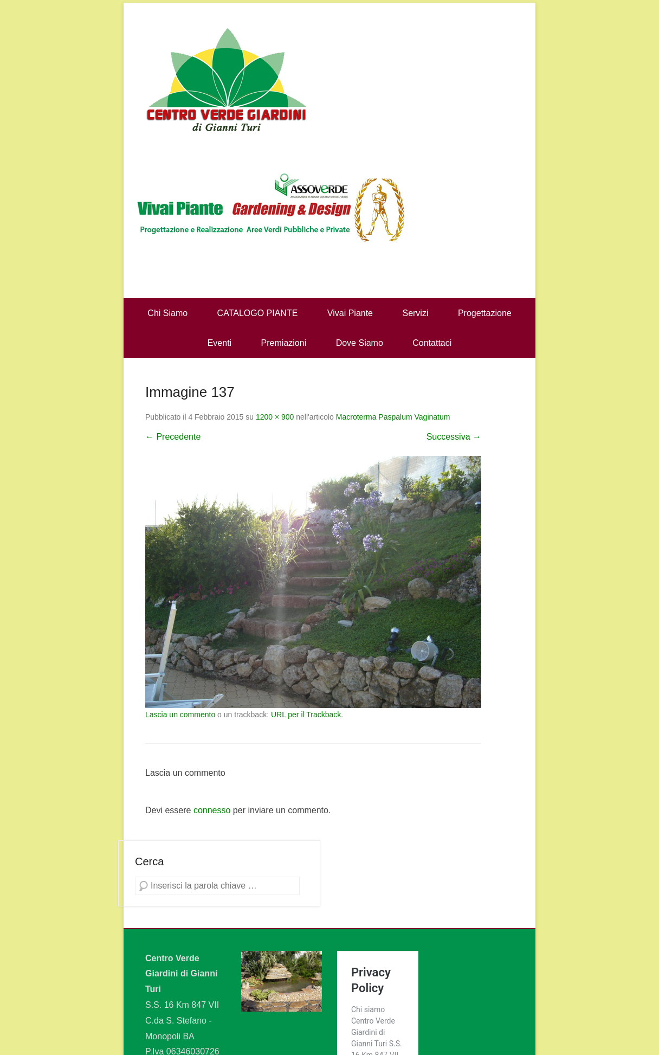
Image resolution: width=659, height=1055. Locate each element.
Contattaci (431, 343)
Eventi (219, 343)
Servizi (415, 313)
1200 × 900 (275, 417)
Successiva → (454, 436)
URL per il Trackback (306, 714)
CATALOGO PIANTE (257, 313)
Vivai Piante (350, 313)
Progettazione (485, 313)
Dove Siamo (359, 343)
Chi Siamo (167, 313)
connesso (212, 810)
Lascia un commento (180, 714)
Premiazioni (284, 343)
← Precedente (173, 436)
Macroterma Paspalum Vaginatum (393, 417)
